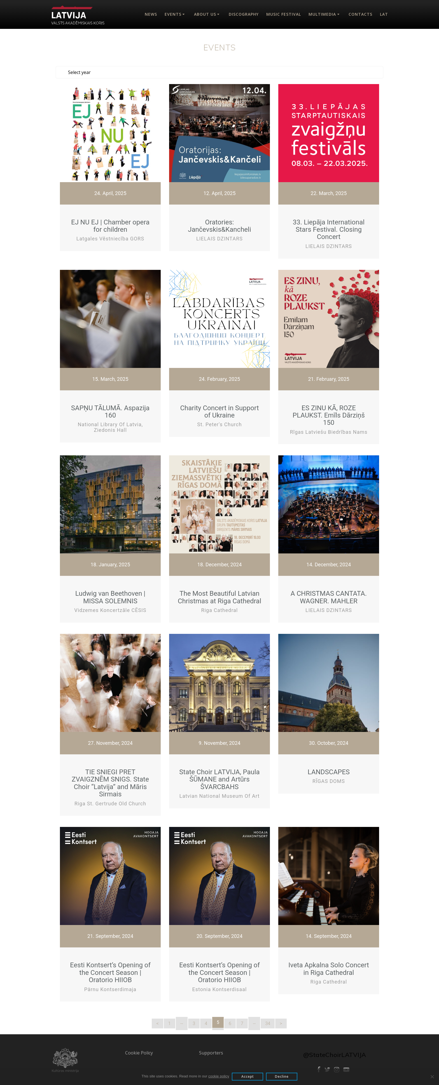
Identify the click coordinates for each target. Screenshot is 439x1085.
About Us (205, 14)
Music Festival (283, 14)
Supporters (211, 1051)
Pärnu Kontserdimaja (110, 988)
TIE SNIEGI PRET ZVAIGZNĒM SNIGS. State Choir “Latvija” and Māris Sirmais (110, 782)
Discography (244, 14)
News (151, 14)
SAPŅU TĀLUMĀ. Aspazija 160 (110, 410)
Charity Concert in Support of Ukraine (219, 410)
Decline (282, 1076)
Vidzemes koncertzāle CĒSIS (110, 609)
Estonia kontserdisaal (219, 988)
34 (267, 1022)
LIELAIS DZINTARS (219, 237)
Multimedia (322, 14)
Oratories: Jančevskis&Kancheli (219, 224)
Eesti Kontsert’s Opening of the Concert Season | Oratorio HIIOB (110, 971)
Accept (247, 1076)
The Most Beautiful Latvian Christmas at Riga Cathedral (219, 595)
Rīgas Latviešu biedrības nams (328, 430)
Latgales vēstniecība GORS (110, 237)
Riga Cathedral (219, 609)
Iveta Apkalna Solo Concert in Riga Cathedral (328, 967)
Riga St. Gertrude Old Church (110, 802)
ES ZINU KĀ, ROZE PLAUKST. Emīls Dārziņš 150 (329, 414)
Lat (384, 14)
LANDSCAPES (329, 771)
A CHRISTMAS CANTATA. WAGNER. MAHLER (329, 595)
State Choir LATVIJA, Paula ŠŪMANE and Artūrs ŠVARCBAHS (219, 778)
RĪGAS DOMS (328, 780)
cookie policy (218, 1076)
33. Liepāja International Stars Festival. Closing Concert (329, 228)
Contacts (360, 14)
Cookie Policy (139, 1051)
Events (173, 14)
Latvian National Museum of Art (219, 794)
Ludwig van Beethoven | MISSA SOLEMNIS (110, 595)
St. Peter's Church (219, 423)
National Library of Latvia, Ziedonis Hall (110, 426)
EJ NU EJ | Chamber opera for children (110, 224)
